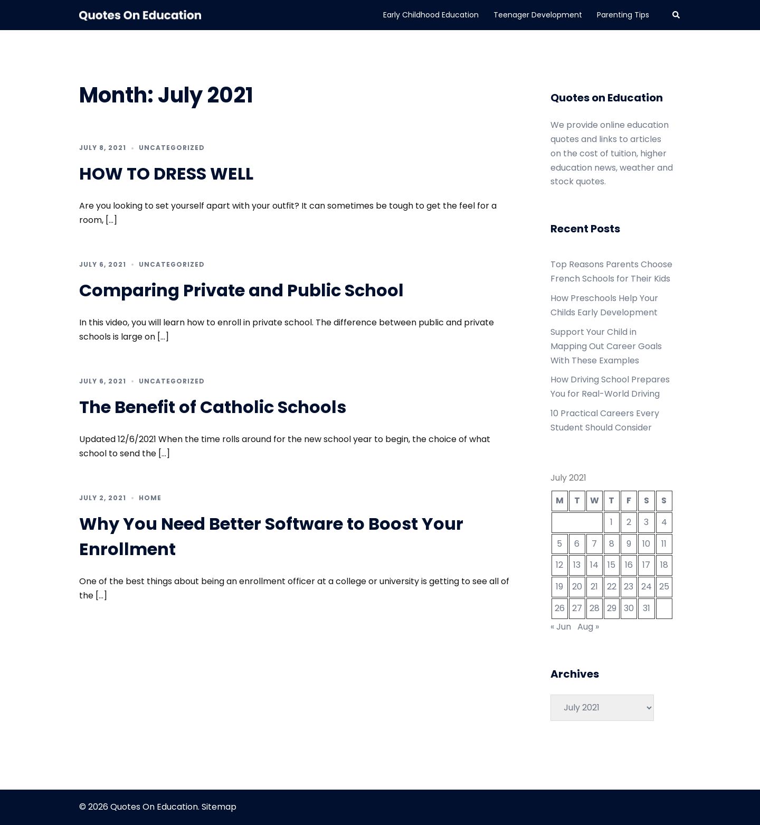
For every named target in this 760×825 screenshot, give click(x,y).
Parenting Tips (623, 15)
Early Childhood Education (431, 15)
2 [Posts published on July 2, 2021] (628, 522)
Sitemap (219, 807)
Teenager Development (537, 15)
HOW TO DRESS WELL (166, 173)
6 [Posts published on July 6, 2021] (577, 544)
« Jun (560, 627)
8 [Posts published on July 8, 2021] (611, 544)
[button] (676, 15)
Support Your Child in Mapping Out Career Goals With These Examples (606, 346)
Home (150, 497)
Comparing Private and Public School (241, 290)
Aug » (588, 627)
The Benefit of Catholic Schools (212, 407)
